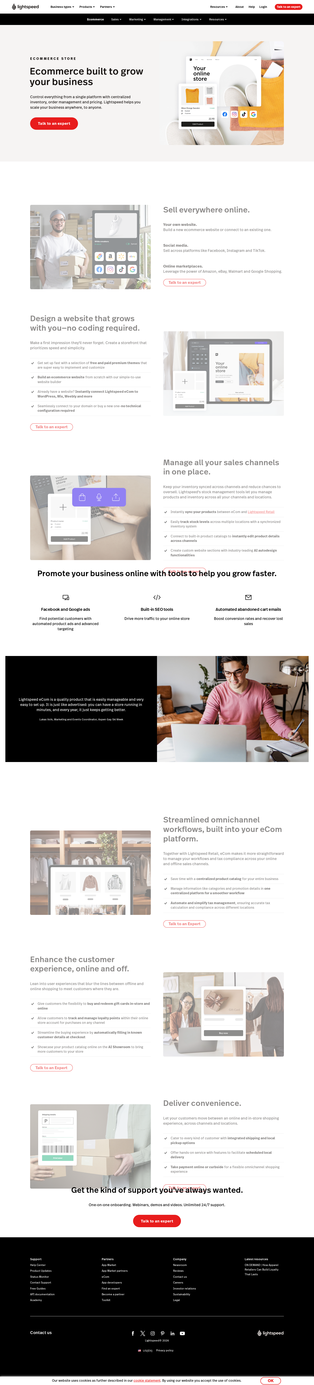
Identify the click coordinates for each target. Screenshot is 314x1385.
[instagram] (152, 1333)
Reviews (178, 1271)
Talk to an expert (288, 7)
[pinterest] (162, 1333)
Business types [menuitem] (61, 7)
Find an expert (111, 1289)
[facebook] (132, 1333)
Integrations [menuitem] (190, 19)
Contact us (180, 1277)
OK (271, 1379)
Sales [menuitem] (115, 19)
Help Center (38, 1265)
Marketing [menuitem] (136, 19)
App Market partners (115, 1271)
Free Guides (38, 1289)
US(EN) (147, 1350)
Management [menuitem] (162, 19)
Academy (36, 1300)
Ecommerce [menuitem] (95, 19)
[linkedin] (172, 1333)
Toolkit (106, 1300)
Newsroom (180, 1265)
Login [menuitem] (263, 7)
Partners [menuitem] (106, 7)
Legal (176, 1300)
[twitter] (142, 1333)
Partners (108, 1259)
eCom (105, 1277)
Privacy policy (165, 1350)
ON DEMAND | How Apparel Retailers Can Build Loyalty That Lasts (262, 1269)
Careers (178, 1283)
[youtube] (182, 1333)
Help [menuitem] (252, 7)
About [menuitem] (239, 7)
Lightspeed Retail (261, 512)
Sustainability (181, 1294)
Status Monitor (39, 1277)
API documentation (42, 1294)
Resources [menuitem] (217, 7)
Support (35, 1259)
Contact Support (40, 1283)
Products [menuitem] (85, 7)
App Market (109, 1265)
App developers (112, 1283)
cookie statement (147, 1379)
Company (179, 1259)
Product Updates (41, 1271)
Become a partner (113, 1294)
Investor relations (184, 1289)
